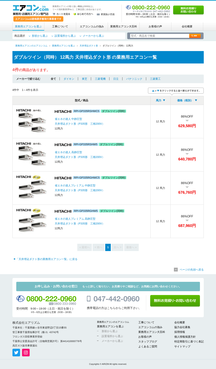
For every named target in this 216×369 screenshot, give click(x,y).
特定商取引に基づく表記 (189, 341)
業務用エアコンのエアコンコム (113, 322)
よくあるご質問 (147, 346)
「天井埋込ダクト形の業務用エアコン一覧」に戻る (46, 259)
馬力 (158, 100)
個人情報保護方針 (185, 336)
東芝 (84, 78)
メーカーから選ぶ (93, 35)
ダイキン (69, 78)
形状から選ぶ (40, 35)
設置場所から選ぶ (65, 35)
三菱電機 (100, 78)
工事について (60, 26)
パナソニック (134, 78)
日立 (116, 78)
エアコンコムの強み (92, 26)
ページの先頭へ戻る (192, 269)
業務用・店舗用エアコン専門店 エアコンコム (31, 10)
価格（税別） (185, 100)
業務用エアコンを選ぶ (28, 26)
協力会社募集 (182, 327)
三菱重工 (155, 78)
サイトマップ (182, 346)
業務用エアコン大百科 (123, 26)
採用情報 (179, 331)
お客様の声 (155, 26)
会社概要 (187, 26)
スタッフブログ (147, 341)
